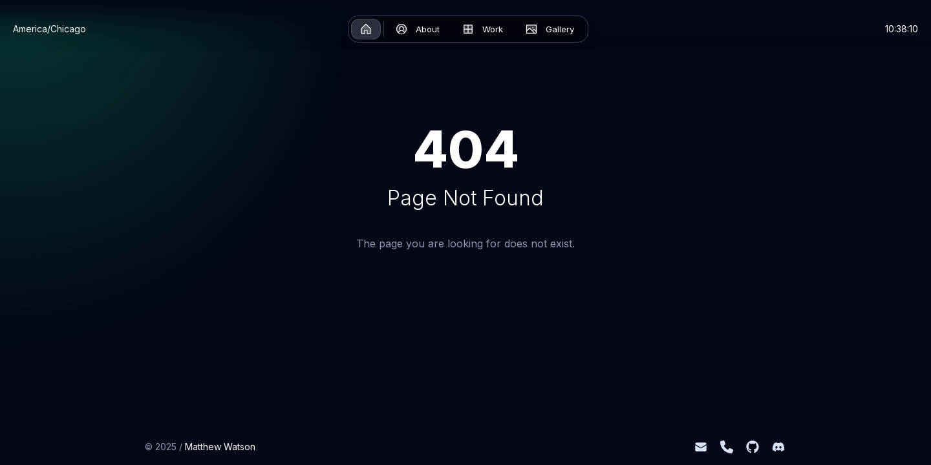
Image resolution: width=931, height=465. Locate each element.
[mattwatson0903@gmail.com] (701, 447)
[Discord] (778, 447)
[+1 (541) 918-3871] (726, 447)
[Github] (752, 447)
